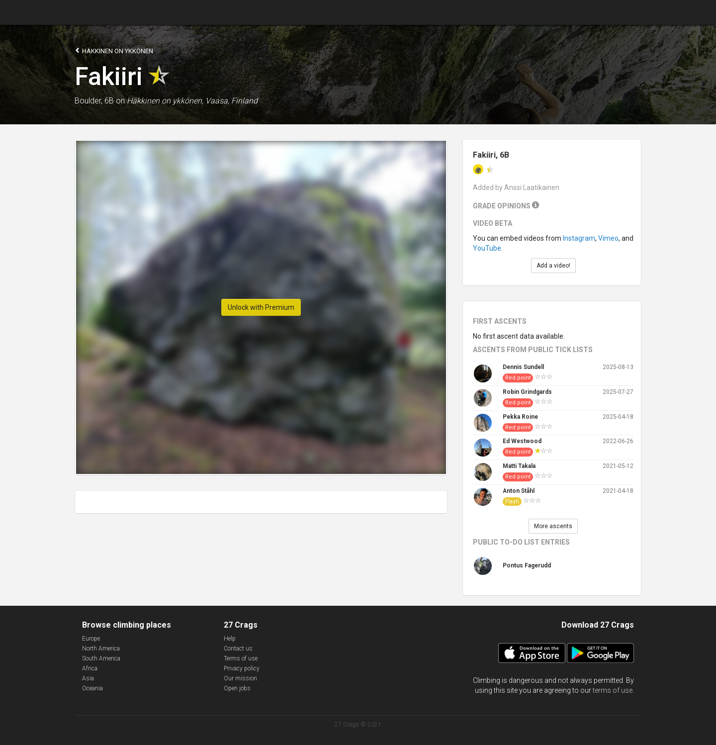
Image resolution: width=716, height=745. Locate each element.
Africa (89, 668)
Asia (88, 678)
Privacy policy (242, 668)
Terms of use (241, 658)
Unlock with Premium (261, 307)
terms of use (612, 690)
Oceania (92, 688)
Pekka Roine (520, 416)
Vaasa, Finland (231, 100)
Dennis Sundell (523, 367)
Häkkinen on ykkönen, (165, 100)
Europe (91, 638)
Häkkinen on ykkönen (114, 50)
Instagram (579, 238)
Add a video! (553, 265)
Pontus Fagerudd (527, 565)
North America (101, 648)
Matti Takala (519, 466)
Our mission (240, 678)
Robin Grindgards (527, 391)
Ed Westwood (522, 441)
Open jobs (237, 688)
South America (101, 658)
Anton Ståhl (519, 490)
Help (230, 638)
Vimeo (608, 238)
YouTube (487, 248)
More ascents (553, 526)
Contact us (238, 648)
